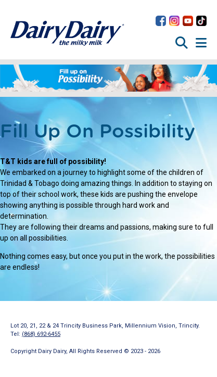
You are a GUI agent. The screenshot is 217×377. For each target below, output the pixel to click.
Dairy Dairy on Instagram (174, 21)
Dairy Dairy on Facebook (161, 21)
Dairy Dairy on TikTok (201, 21)
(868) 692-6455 (41, 334)
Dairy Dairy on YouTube (188, 21)
